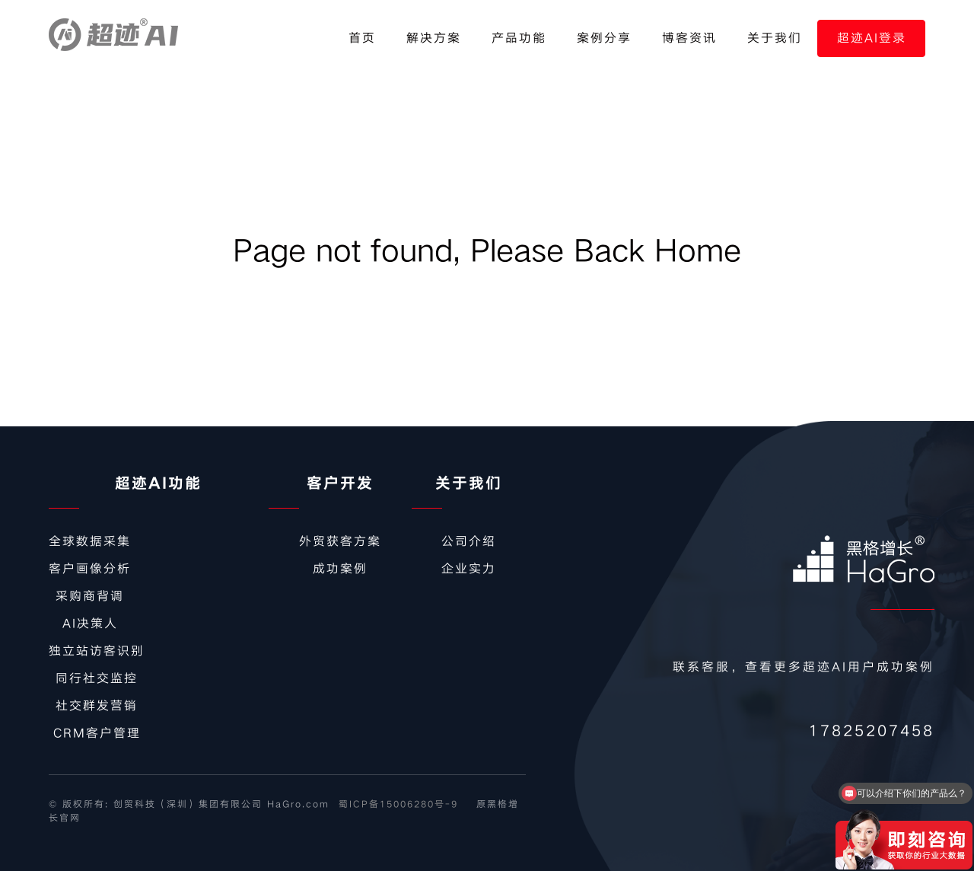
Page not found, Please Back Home (487, 251)
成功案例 (340, 568)
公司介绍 (468, 541)
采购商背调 (90, 596)
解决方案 (433, 38)
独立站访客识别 (97, 651)
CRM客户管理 (97, 733)
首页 (362, 38)
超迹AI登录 (871, 38)
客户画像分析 (90, 568)
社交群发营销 (97, 705)
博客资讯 (689, 38)
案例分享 (604, 38)
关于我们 (774, 38)
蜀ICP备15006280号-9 (398, 804)
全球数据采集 (90, 541)
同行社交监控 (97, 678)
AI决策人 (90, 623)
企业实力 (468, 568)
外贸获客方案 (340, 541)
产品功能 (519, 38)
